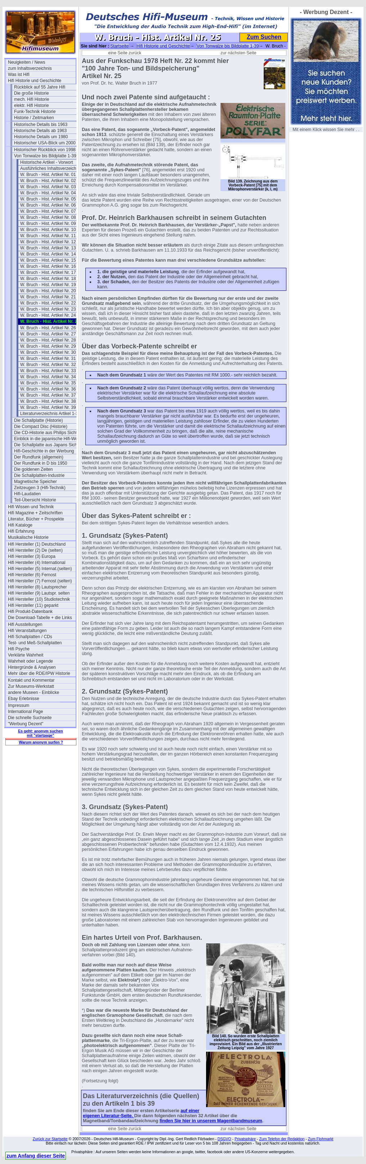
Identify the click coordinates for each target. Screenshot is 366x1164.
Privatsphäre (245, 1139)
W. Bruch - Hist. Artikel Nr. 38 (48, 401)
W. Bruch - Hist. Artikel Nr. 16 (48, 266)
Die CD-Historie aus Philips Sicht (45, 432)
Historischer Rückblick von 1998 (45, 149)
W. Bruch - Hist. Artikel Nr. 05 (48, 199)
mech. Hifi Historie (31, 99)
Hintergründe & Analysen (32, 667)
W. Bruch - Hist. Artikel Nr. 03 (48, 186)
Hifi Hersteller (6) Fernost (32, 574)
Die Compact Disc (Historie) (40, 426)
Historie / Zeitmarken (34, 117)
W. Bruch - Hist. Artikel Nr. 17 (48, 272)
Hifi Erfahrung (21, 531)
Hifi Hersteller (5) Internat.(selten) (40, 568)
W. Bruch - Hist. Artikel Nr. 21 (48, 296)
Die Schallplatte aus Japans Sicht (46, 444)
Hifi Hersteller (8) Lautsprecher (37, 587)
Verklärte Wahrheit (25, 655)
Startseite (119, 46)
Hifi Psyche (19, 648)
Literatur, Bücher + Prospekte (36, 519)
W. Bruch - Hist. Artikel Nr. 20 (48, 290)
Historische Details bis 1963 (40, 124)
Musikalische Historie (28, 537)
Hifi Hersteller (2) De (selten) (35, 550)
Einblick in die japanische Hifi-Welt (47, 438)
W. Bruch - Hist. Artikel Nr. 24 (48, 315)
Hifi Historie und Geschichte (34, 80)
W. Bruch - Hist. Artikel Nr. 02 (48, 180)
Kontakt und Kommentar (31, 680)
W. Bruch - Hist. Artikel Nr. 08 (48, 217)
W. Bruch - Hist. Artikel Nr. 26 (48, 327)
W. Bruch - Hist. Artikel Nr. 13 (48, 248)
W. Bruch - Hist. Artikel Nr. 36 (48, 389)
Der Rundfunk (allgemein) (38, 457)
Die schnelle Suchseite (30, 717)
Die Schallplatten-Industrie (39, 475)
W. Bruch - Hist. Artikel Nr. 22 (48, 303)
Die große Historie (31, 93)
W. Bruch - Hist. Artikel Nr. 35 (48, 382)
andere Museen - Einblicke (33, 692)
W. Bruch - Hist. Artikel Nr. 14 (48, 254)
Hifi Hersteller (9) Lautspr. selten (39, 593)
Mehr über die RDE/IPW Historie (39, 673)
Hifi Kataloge (20, 525)
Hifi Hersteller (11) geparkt (33, 605)
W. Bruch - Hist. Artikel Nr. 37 (48, 395)
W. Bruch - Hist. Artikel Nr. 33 (48, 370)
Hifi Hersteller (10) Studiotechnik (39, 599)
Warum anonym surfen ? (41, 742)
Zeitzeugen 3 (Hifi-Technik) (40, 487)
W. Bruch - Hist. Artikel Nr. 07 (48, 211)
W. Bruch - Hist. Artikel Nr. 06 (48, 205)
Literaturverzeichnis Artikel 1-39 (50, 413)
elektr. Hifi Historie (31, 105)
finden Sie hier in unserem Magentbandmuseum (211, 1120)
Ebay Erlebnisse (23, 698)
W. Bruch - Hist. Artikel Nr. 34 (48, 376)
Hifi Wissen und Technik (31, 506)
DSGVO (224, 1139)
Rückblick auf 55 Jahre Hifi (39, 87)
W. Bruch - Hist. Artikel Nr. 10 (48, 229)
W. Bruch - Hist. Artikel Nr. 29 (48, 346)
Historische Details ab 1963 (40, 130)
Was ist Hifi (19, 74)
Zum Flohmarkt (321, 1139)
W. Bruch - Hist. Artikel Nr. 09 (48, 223)
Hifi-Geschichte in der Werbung (44, 451)
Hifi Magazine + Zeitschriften (35, 512)
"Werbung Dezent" (25, 723)
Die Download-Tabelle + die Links (40, 617)
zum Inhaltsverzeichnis (30, 68)
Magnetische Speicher (35, 481)
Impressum (18, 705)
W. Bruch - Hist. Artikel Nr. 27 (48, 334)
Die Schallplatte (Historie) (38, 420)
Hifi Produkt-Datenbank (30, 611)
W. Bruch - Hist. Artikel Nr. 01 (48, 174)
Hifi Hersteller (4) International (36, 562)
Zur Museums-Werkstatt (31, 686)
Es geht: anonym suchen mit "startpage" (40, 733)
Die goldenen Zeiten (33, 469)
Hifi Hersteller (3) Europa (31, 556)
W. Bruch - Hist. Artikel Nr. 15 (48, 260)
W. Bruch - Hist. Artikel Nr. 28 (48, 340)
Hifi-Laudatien (27, 493)
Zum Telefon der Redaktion (281, 1139)
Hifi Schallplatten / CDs (30, 636)
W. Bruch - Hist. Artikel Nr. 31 (48, 358)
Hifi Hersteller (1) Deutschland (37, 544)
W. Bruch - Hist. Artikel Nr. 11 (48, 235)
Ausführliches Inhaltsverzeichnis (51, 168)
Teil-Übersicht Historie (35, 499)
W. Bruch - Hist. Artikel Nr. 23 (48, 309)
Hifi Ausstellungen (25, 624)
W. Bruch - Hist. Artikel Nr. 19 (48, 284)
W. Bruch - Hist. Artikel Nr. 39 (48, 407)
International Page (25, 711)
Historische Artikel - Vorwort (46, 162)
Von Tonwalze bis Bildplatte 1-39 (45, 155)
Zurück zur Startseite (50, 1139)
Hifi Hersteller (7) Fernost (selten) (40, 580)
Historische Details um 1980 (41, 136)
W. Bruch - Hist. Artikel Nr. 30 (48, 352)
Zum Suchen (264, 37)
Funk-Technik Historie (34, 111)
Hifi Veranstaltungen (27, 630)
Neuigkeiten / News (26, 62)
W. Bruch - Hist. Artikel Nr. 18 (48, 278)
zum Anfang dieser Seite (35, 1156)
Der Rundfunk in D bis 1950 (40, 463)
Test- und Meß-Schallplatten (35, 642)
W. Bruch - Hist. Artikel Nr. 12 (48, 241)
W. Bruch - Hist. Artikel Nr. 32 (48, 364)
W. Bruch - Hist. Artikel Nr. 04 (48, 192)
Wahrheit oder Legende (30, 661)
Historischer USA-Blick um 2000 (45, 142)
